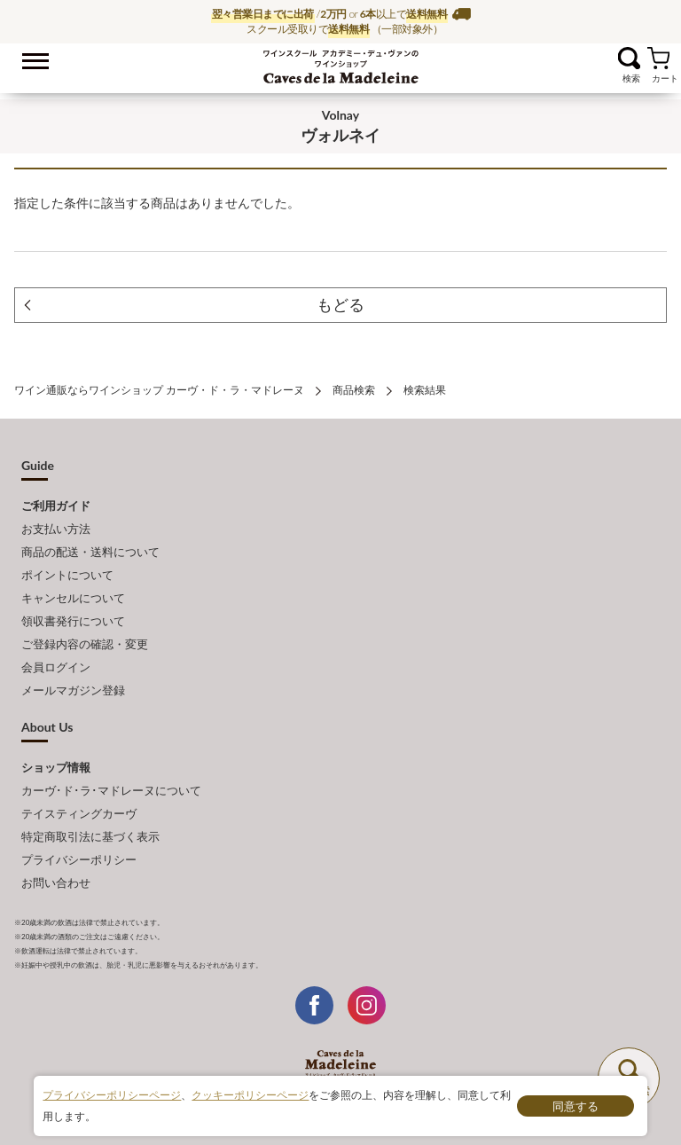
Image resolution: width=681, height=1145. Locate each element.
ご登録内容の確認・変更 (84, 644)
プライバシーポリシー (79, 859)
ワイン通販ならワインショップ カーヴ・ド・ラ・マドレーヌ (341, 63)
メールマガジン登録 (73, 690)
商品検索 (354, 389)
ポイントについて (67, 575)
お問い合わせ (55, 882)
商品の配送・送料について (90, 552)
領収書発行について (73, 621)
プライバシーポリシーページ (112, 1095)
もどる (340, 304)
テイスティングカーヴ (79, 813)
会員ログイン (55, 667)
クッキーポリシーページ (250, 1095)
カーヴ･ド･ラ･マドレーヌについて (111, 790)
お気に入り (607, 58)
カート (658, 58)
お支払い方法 (55, 529)
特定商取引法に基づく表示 (90, 836)
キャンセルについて (73, 598)
